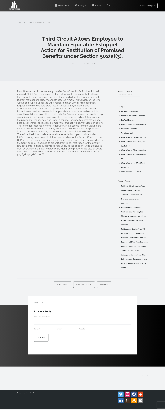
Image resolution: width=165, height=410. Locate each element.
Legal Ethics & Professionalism (133, 124)
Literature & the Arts (129, 129)
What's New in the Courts (131, 172)
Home (19, 22)
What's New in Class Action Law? (134, 137)
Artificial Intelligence (129, 111)
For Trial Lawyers (128, 120)
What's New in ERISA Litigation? (133, 150)
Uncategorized (127, 133)
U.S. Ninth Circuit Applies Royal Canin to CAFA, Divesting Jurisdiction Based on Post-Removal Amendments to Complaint (133, 194)
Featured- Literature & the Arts (133, 116)
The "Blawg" (28, 22)
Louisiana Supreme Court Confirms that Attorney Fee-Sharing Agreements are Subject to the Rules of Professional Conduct (133, 216)
